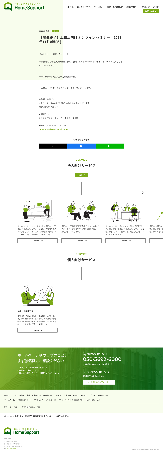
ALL (80, 175)
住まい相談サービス (93, 400)
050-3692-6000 (102, 359)
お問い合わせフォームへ (99, 382)
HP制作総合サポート (24, 400)
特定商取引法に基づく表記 (31, 407)
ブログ (92, 395)
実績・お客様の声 (34, 395)
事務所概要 (47, 395)
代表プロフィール (71, 395)
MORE (37, 241)
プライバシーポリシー (11, 407)
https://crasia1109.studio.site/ (53, 129)
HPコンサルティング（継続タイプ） (71, 400)
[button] (137, 192)
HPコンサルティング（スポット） (45, 400)
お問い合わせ (103, 395)
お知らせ (55, 31)
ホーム (6, 395)
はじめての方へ (18, 395)
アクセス (57, 395)
